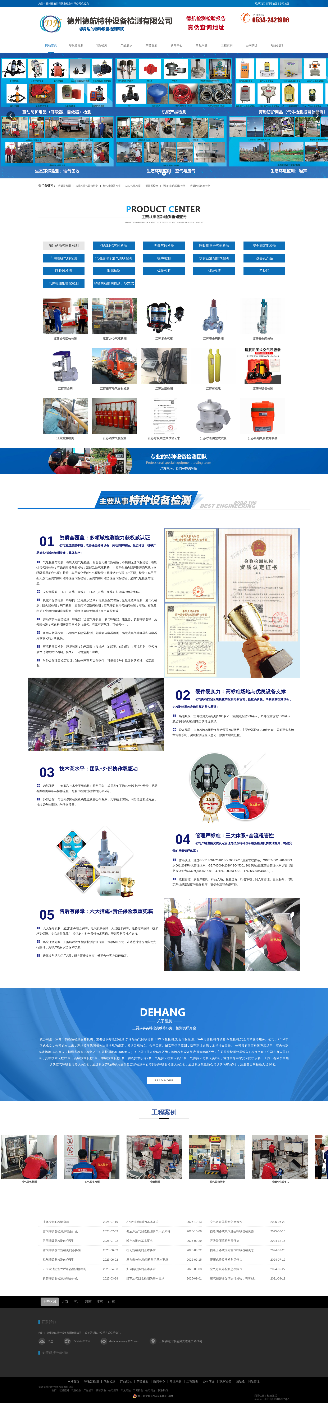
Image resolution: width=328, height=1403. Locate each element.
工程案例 (192, 1381)
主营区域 (49, 1301)
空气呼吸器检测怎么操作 (226, 1222)
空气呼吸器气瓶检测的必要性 (62, 1250)
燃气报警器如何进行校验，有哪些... (233, 1278)
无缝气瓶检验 (164, 245)
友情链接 (49, 1353)
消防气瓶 (214, 271)
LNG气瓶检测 (133, 185)
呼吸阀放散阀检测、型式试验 (114, 285)
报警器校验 (151, 185)
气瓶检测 (109, 1381)
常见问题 (175, 1381)
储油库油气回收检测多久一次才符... (149, 1231)
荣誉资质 (142, 1381)
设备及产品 (264, 258)
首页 (53, 1390)
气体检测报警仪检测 (64, 283)
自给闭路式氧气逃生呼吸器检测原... (233, 1231)
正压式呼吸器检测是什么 (226, 1259)
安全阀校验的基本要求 (141, 1269)
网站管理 (254, 1381)
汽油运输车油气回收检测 (113, 258)
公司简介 (209, 1381)
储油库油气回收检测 (174, 185)
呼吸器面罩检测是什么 (224, 1240)
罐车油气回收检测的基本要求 (145, 1278)
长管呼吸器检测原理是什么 (60, 1278)
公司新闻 (113, 1390)
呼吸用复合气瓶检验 (214, 245)
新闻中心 (159, 1381)
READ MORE (164, 1080)
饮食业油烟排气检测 (214, 258)
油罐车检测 (28, 1181)
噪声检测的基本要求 (139, 1240)
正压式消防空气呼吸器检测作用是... (66, 1269)
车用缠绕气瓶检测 (63, 258)
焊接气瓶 (164, 271)
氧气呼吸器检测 (111, 185)
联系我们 (260, 3)
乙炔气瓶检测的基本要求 (142, 1222)
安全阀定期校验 (264, 245)
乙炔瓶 (264, 271)
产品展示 (126, 1381)
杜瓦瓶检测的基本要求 (141, 1250)
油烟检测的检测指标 (56, 1222)
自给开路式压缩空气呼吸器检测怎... (233, 1250)
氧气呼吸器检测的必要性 (59, 1259)
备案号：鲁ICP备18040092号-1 (272, 1399)
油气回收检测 (91, 1181)
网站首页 (73, 1381)
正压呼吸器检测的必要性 (59, 1240)
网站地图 (272, 3)
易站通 (242, 1381)
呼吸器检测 (64, 185)
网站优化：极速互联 (265, 1395)
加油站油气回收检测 (87, 185)
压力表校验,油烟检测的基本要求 (147, 1259)
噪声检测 (164, 258)
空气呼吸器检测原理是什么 (60, 1231)
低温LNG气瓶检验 (113, 245)
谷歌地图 (284, 3)
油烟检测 (217, 1181)
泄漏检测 (113, 271)
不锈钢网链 (62, 1352)
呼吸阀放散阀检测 (200, 185)
